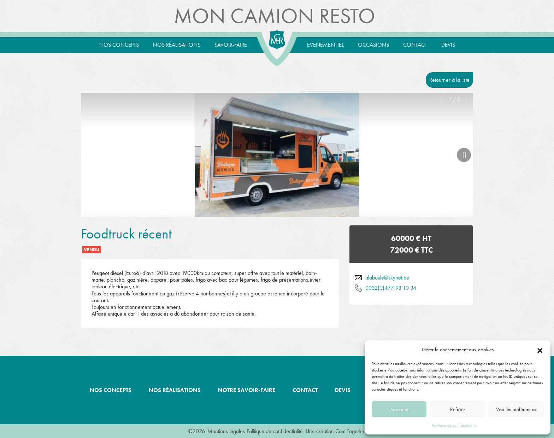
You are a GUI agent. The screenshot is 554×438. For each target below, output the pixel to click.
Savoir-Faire (230, 44)
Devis (448, 44)
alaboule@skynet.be (387, 277)
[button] (539, 349)
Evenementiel (325, 44)
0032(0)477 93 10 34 (390, 288)
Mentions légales (226, 431)
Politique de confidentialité (454, 425)
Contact (415, 44)
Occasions (373, 44)
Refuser (457, 409)
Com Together (350, 431)
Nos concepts (119, 44)
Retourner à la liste (449, 79)
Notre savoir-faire (246, 390)
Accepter (399, 409)
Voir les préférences (516, 409)
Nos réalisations (176, 44)
